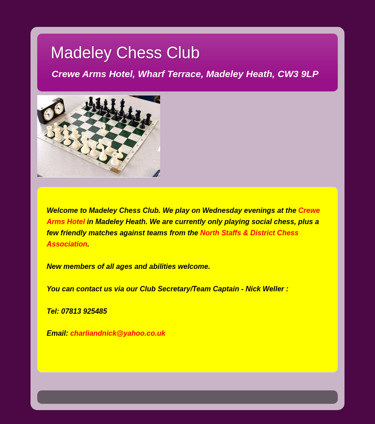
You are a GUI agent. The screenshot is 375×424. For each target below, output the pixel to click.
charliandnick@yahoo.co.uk (117, 333)
